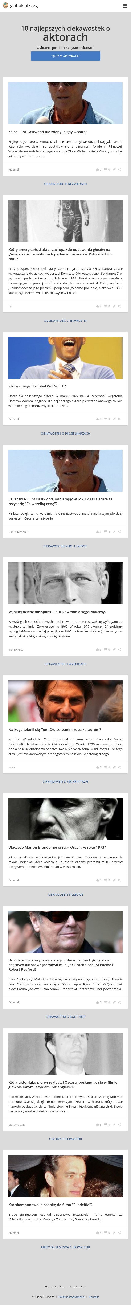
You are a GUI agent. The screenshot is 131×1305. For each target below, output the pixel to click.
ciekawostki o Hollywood (65, 546)
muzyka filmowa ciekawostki (65, 1247)
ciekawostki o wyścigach (65, 664)
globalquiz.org (24, 6)
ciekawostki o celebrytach (65, 781)
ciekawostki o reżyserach (65, 184)
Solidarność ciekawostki (65, 320)
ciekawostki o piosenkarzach (65, 433)
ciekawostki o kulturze (65, 1016)
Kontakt (94, 1297)
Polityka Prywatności (71, 1297)
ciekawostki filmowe (65, 894)
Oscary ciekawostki (65, 1139)
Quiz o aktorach (65, 56)
